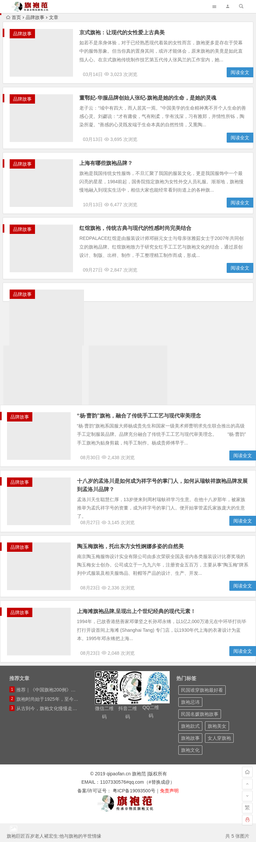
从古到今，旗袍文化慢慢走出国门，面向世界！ (65, 727)
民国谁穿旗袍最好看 (202, 709)
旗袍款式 (190, 745)
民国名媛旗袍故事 (199, 733)
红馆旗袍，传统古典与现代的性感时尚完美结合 (139, 235)
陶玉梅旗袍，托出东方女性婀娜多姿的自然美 (133, 560)
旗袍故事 (190, 757)
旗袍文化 (190, 769)
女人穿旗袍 (219, 757)
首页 (13, 17)
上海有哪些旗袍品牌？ (109, 168)
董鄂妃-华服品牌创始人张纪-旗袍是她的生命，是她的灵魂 (151, 100)
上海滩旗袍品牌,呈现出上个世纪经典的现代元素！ (139, 627)
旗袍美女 (217, 745)
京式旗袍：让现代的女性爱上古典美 (125, 32)
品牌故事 (35, 17)
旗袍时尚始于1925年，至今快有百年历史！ (61, 718)
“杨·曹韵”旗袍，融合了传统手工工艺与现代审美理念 (142, 424)
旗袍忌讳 (190, 721)
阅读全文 (240, 74)
